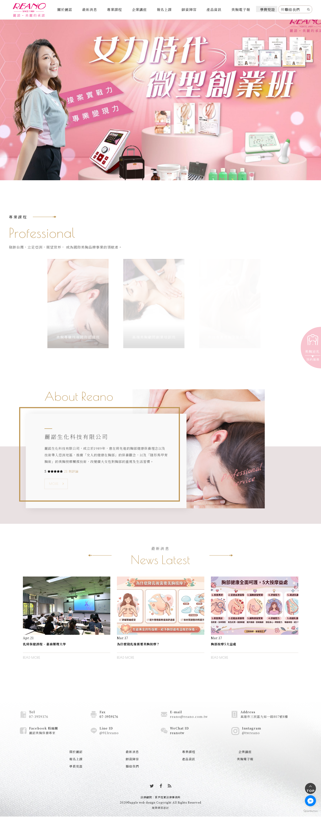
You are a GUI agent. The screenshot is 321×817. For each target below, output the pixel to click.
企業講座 (139, 9)
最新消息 (89, 9)
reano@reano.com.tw (189, 716)
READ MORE (31, 657)
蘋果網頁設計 (160, 808)
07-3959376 (38, 716)
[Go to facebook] (310, 800)
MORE (54, 484)
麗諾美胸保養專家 (42, 733)
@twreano (251, 733)
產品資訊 (214, 9)
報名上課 (164, 9)
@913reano (109, 733)
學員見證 (267, 9)
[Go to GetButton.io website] (310, 811)
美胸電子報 (240, 9)
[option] (67, 621)
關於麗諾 (64, 9)
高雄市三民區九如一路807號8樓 (264, 716)
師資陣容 (189, 9)
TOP (310, 791)
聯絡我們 (292, 9)
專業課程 (114, 9)
